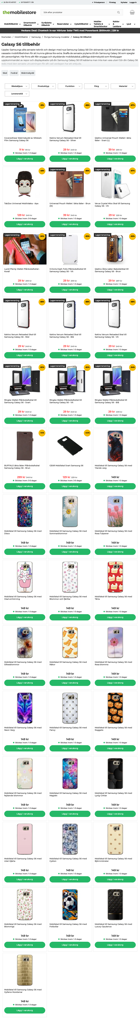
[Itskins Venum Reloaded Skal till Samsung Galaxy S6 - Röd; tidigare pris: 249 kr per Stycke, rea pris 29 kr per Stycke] (25, 319)
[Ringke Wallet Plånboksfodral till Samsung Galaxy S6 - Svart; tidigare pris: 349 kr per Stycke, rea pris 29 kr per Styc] (25, 384)
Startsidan (6, 37)
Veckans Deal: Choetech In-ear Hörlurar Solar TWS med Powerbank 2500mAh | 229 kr (70, 30)
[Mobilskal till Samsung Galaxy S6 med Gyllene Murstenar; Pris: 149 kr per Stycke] (25, 974)
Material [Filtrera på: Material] (123, 86)
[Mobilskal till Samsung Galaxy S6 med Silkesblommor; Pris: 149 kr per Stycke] (25, 646)
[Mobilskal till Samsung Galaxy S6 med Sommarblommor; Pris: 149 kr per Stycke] (70, 515)
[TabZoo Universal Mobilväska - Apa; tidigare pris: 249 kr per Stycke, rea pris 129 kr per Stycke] (25, 188)
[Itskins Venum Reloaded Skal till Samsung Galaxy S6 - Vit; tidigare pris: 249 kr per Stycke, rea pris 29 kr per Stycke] (115, 319)
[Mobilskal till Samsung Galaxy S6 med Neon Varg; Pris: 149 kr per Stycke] (25, 712)
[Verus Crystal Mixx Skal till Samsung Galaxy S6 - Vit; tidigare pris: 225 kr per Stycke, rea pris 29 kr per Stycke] (115, 188)
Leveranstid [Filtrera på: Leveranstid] (17, 93)
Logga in (133, 2)
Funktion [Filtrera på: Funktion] (70, 86)
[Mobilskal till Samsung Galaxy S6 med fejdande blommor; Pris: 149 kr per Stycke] (25, 777)
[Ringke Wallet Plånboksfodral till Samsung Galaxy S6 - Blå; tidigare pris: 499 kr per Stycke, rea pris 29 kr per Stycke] (115, 384)
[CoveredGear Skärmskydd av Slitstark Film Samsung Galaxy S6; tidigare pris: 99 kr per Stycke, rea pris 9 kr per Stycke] (25, 122)
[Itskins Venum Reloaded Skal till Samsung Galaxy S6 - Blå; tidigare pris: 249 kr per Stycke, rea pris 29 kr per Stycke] (70, 319)
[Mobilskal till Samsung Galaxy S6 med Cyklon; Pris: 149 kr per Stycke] (70, 843)
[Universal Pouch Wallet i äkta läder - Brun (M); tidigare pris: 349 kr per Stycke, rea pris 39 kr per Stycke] (70, 188)
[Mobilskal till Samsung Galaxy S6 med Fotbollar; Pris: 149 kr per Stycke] (70, 909)
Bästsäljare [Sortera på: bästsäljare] (17, 86)
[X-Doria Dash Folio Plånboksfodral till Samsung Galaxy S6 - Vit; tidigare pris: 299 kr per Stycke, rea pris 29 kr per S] (70, 253)
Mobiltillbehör (21, 37)
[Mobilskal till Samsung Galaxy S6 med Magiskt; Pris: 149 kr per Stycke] (70, 777)
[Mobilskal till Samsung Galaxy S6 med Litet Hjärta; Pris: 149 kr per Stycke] (25, 843)
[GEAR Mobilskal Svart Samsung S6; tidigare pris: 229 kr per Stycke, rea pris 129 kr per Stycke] (70, 450)
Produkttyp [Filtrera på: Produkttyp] (43, 86)
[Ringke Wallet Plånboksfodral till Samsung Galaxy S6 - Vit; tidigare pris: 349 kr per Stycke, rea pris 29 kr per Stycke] (70, 384)
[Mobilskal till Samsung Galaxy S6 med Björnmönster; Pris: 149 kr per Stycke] (115, 843)
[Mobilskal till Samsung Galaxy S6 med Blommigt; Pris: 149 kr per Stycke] (25, 909)
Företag (112, 2)
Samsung (36, 37)
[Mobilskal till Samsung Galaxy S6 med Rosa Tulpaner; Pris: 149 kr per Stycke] (115, 515)
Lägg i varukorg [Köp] (25, 158)
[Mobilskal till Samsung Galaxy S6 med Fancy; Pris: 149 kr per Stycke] (70, 712)
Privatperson (99, 2)
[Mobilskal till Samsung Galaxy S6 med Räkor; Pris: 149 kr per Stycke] (70, 646)
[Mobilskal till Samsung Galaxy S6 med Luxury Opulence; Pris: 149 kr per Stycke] (115, 909)
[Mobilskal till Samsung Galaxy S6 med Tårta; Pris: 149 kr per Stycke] (115, 581)
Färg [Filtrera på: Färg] (96, 86)
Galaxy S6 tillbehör (82, 37)
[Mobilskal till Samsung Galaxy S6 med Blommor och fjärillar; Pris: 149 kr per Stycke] (70, 581)
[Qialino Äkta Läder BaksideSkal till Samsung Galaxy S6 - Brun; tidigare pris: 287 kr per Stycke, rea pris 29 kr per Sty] (115, 253)
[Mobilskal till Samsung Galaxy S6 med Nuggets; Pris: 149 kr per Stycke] (115, 712)
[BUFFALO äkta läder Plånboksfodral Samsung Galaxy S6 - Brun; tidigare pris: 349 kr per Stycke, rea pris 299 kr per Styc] (25, 450)
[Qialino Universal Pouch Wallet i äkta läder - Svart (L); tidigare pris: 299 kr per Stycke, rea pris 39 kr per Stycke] (115, 122)
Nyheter (124, 2)
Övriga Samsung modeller (56, 37)
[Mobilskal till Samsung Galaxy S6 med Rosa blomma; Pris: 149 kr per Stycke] (115, 646)
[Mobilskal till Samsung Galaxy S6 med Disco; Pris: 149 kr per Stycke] (25, 515)
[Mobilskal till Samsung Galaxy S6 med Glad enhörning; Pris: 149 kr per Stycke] (25, 581)
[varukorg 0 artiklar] (132, 12)
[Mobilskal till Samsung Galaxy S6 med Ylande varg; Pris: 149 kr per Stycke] (115, 450)
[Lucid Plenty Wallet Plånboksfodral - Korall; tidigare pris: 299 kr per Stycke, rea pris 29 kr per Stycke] (25, 253)
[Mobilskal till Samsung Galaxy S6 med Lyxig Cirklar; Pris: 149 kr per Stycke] (115, 777)
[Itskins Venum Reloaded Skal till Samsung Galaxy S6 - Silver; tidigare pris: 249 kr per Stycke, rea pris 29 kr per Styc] (70, 122)
